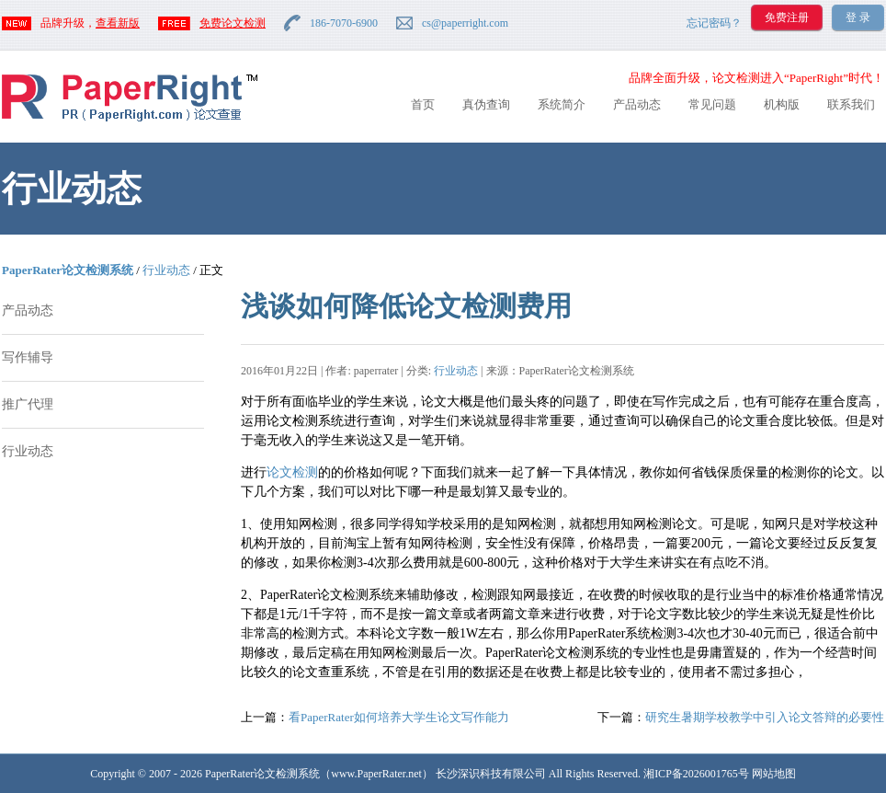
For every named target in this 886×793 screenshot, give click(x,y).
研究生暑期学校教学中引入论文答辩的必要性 (764, 717)
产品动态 (637, 104)
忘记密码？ (714, 23)
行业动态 (166, 270)
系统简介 (561, 104)
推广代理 (27, 404)
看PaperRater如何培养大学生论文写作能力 (399, 717)
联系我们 (851, 104)
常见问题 (712, 104)
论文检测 (292, 472)
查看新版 (118, 23)
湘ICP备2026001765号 (696, 773)
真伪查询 (486, 104)
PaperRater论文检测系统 (67, 270)
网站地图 (774, 773)
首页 (423, 104)
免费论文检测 (232, 23)
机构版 (782, 104)
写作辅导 (27, 357)
